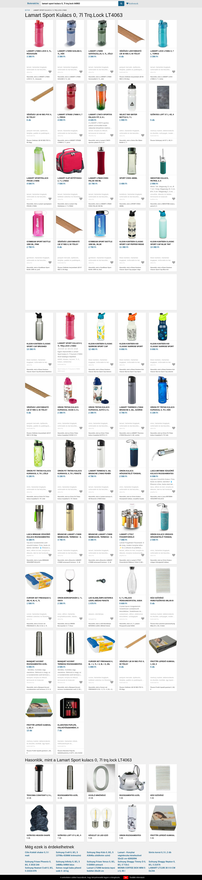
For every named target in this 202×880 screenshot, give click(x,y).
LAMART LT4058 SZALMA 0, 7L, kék (70, 52)
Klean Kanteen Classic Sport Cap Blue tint (162, 243)
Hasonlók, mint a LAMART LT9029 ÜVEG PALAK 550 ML (100, 205)
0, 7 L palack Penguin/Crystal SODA (130, 599)
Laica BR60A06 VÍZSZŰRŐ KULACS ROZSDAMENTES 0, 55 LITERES (38, 537)
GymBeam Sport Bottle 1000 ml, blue (100, 243)
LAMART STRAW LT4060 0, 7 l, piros (70, 115)
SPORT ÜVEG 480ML (128, 178)
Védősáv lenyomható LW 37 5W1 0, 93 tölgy (69, 243)
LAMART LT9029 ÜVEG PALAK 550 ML (98, 179)
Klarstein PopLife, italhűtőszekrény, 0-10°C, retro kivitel (68, 727)
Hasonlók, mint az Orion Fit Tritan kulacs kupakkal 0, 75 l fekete (69, 497)
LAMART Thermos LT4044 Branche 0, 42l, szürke (131, 408)
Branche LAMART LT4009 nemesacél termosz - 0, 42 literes (69, 537)
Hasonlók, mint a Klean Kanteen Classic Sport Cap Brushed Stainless (39, 370)
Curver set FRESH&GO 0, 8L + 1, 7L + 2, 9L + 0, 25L (101, 662)
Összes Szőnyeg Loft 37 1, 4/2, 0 (161, 140)
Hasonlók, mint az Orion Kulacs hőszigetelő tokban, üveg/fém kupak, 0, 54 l (131, 499)
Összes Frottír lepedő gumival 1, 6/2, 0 (162, 688)
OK (126, 877)
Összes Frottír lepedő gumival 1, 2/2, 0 (39, 752)
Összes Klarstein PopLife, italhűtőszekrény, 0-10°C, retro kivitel (70, 752)
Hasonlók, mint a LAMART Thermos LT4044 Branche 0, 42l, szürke (131, 434)
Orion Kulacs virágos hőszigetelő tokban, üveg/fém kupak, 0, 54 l (161, 537)
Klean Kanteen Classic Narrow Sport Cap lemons (100, 346)
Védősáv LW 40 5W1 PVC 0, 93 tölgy (39, 115)
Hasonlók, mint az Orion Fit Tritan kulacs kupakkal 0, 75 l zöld (38, 497)
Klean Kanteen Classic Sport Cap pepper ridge (131, 243)
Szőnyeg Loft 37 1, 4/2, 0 (162, 114)
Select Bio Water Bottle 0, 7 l (128, 115)
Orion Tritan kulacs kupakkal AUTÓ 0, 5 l (99, 408)
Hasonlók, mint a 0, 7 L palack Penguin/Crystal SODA (129, 625)
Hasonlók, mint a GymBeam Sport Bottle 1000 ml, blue (100, 268)
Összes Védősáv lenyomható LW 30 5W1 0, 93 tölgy (131, 78)
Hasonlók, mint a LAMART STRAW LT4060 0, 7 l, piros (69, 141)
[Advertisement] (101, 292)
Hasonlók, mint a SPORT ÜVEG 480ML (129, 205)
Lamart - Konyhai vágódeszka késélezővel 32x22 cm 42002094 (129, 855)
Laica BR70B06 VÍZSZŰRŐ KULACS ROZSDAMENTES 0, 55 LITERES (162, 473)
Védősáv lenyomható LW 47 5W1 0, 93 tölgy (38, 408)
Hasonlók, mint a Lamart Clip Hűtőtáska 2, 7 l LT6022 (67, 205)
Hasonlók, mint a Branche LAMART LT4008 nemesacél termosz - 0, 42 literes (100, 562)
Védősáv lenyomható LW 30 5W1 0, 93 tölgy (130, 52)
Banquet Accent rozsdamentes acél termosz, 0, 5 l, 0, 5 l (37, 664)
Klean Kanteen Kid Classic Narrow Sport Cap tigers (131, 346)
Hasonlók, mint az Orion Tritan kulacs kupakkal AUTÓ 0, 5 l (99, 434)
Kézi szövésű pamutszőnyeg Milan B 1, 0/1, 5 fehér (161, 600)
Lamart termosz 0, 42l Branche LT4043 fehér (100, 472)
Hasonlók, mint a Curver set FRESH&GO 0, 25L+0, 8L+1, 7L (37, 625)
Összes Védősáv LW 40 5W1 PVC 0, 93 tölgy (38, 141)
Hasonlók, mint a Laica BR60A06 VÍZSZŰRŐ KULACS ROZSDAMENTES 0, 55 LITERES (38, 562)
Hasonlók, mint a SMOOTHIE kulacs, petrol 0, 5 (162, 205)
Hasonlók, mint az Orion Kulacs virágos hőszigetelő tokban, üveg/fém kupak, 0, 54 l (161, 562)
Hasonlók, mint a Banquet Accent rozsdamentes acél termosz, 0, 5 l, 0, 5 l (39, 689)
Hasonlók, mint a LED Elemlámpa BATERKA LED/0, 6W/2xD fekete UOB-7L (100, 626)
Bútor (27, 10)
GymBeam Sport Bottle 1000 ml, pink (38, 243)
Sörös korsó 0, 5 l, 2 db (160, 852)
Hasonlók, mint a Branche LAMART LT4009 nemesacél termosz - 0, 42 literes (69, 562)
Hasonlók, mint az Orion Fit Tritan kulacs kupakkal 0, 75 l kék (161, 434)
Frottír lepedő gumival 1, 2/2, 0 (39, 726)
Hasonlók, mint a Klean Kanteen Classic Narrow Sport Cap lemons (100, 370)
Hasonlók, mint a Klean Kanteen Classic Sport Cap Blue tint (161, 268)
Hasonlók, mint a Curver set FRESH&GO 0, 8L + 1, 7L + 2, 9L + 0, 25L (101, 689)
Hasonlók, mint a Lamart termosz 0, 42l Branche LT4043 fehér (100, 497)
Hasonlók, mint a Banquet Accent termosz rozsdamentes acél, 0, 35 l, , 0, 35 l (70, 689)
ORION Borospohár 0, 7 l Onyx (70, 599)
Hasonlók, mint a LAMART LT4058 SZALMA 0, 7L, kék (69, 78)
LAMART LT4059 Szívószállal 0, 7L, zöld (101, 52)
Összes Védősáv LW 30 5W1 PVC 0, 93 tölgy (131, 688)
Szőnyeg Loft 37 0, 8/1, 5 (69, 835)
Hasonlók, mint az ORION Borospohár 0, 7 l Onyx (66, 625)
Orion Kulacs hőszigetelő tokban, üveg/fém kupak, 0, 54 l (130, 473)
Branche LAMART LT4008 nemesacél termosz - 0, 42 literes (100, 537)
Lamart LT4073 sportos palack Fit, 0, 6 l (100, 115)
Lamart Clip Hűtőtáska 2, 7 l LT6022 (70, 179)
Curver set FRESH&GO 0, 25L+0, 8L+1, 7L (39, 599)
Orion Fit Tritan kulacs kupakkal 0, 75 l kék (162, 408)
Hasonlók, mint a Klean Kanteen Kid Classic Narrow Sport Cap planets (162, 370)
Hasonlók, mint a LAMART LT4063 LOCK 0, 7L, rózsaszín (38, 78)
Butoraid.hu (33, 3)
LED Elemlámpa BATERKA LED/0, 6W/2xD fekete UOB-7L (101, 600)
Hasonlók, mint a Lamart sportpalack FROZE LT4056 (39, 205)
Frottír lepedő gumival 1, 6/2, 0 (162, 662)
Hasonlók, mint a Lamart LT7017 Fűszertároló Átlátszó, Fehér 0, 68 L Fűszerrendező (131, 562)
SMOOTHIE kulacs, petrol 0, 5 (159, 179)
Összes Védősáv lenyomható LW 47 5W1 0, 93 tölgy (39, 434)
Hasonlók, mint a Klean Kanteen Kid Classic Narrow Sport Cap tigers (131, 370)
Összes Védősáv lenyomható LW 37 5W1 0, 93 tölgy (70, 268)
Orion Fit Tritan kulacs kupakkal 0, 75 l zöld (39, 472)
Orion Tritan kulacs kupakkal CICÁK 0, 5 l (68, 408)
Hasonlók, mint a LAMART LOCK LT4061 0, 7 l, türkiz (161, 78)
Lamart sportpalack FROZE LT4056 (37, 179)
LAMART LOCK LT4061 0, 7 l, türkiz (162, 52)
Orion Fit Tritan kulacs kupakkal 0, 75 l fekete (70, 472)
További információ (137, 877)
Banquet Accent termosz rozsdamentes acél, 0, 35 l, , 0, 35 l (70, 664)
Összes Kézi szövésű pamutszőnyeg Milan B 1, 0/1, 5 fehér (162, 625)
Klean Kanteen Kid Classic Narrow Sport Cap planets (162, 346)
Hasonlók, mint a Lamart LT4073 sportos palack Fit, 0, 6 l (99, 141)
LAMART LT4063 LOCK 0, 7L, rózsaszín (39, 52)
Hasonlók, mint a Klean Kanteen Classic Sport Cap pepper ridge (130, 268)
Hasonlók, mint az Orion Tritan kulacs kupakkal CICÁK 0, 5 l (68, 434)
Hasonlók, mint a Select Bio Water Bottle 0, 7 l (130, 141)
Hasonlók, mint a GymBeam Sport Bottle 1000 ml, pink (38, 268)
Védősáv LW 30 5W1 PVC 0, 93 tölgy (131, 662)
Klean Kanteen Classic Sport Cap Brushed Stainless (38, 346)
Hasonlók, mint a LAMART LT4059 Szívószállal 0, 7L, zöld (100, 78)
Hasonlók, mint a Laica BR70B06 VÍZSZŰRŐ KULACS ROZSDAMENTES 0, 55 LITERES (161, 499)
